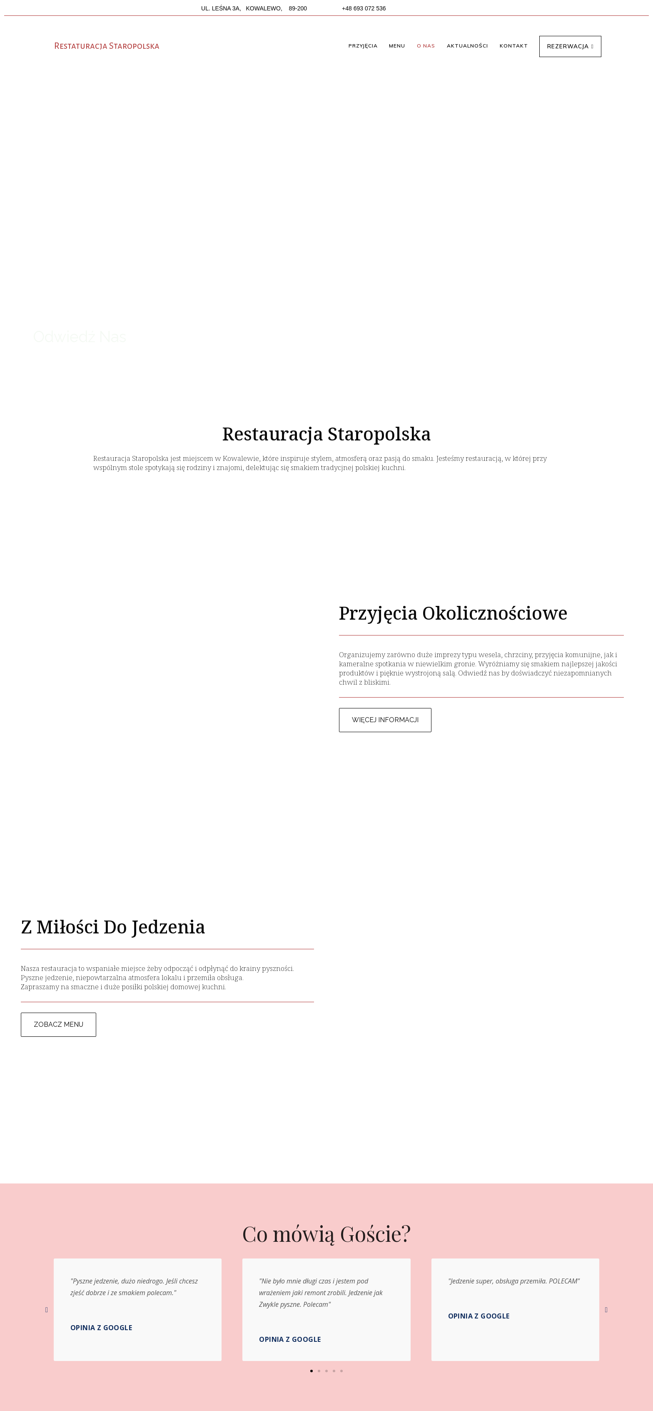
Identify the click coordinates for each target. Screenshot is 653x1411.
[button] (363, 46)
